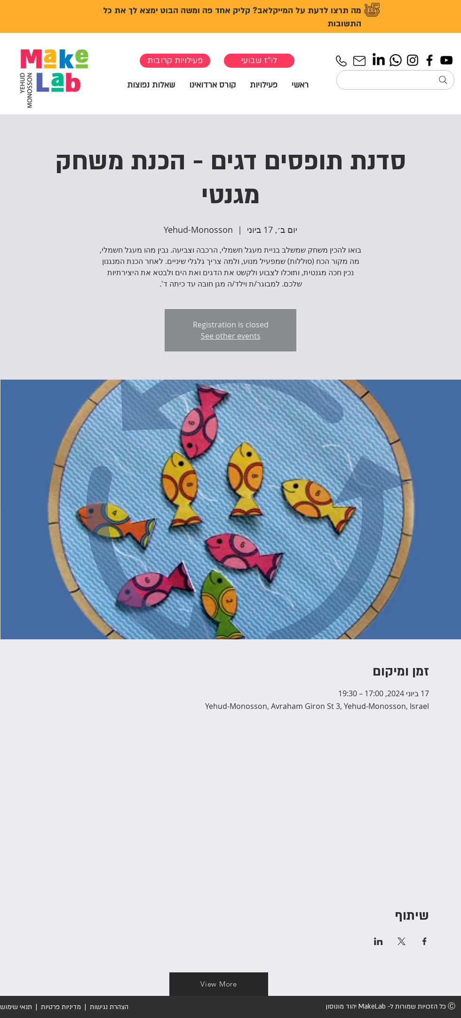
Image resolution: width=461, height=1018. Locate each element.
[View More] (218, 984)
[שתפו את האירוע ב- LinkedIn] (378, 941)
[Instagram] (412, 60)
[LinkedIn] (378, 60)
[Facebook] (429, 60)
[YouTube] (446, 60)
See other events (231, 336)
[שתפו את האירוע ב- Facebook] (424, 941)
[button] (264, 84)
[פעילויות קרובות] (175, 61)
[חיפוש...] (395, 80)
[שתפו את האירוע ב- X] (401, 941)
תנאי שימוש (16, 1006)
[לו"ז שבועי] (259, 61)
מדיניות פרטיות (61, 1006)
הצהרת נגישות (108, 1006)
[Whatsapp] (395, 60)
